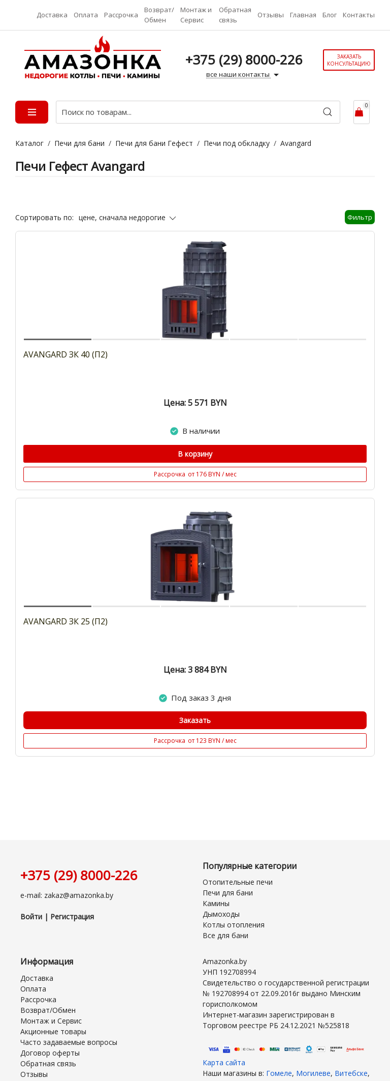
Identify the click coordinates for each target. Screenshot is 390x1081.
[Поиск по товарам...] (198, 112)
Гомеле (279, 1073)
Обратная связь (235, 14)
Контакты (359, 14)
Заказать (195, 720)
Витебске (351, 1073)
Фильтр (359, 217)
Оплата (86, 14)
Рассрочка (121, 14)
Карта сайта (224, 1062)
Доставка (52, 14)
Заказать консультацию (349, 60)
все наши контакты (243, 75)
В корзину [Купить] (195, 454)
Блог (329, 14)
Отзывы (270, 14)
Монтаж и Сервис (196, 14)
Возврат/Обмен (159, 14)
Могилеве (313, 1073)
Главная (303, 14)
